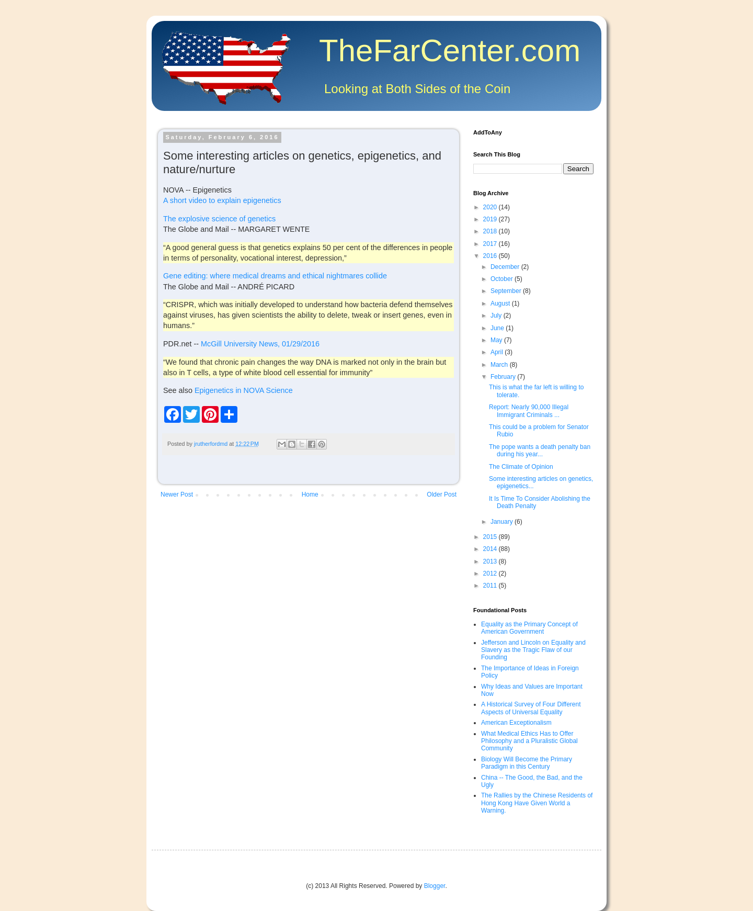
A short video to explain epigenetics (222, 200)
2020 (491, 207)
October (502, 279)
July (497, 315)
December (505, 267)
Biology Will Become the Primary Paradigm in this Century (526, 763)
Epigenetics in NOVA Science (244, 390)
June (498, 328)
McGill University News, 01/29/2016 (260, 344)
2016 (491, 256)
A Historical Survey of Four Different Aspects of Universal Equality (531, 708)
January (502, 521)
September (506, 291)
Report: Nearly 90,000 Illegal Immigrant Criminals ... (528, 410)
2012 (491, 573)
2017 (491, 244)
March (500, 364)
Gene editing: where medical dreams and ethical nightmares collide (275, 276)
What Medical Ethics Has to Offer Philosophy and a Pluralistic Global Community (529, 741)
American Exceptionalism (516, 722)
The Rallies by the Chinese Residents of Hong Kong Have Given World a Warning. (536, 803)
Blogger (435, 886)
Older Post (442, 494)
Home (310, 494)
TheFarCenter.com (449, 50)
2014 (491, 549)
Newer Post (177, 494)
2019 (491, 219)
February (503, 376)
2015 (491, 537)
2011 (491, 585)
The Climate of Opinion (521, 466)
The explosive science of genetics (219, 219)
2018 (491, 231)
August (501, 303)
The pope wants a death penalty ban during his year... (539, 450)
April (497, 352)
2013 (491, 561)
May (497, 340)
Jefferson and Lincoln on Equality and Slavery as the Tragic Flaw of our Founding (533, 650)
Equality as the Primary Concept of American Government (529, 628)
